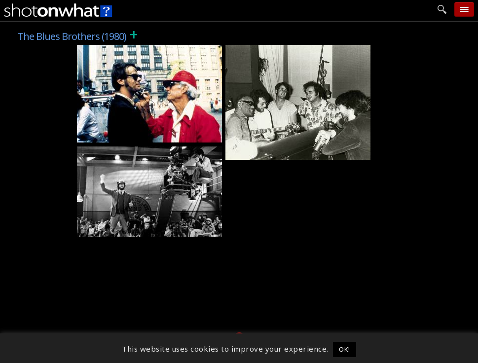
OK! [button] (344, 349)
